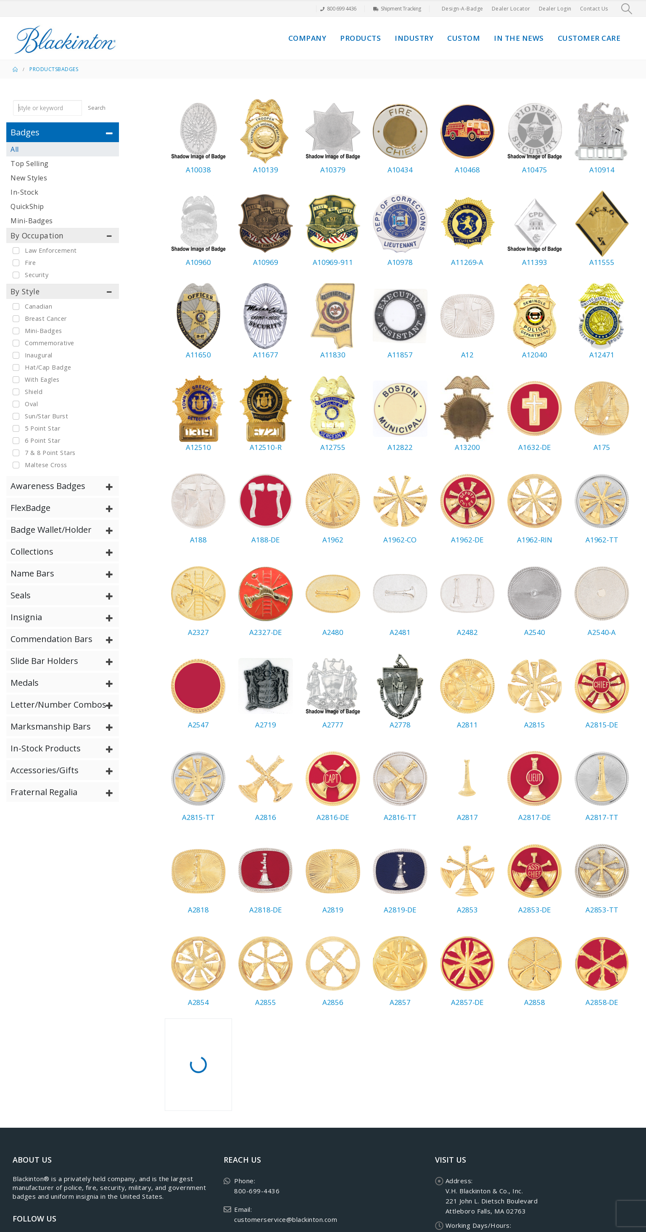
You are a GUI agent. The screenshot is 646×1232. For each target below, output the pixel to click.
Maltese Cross (46, 465)
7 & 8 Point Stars (50, 453)
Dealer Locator (511, 8)
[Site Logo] (65, 38)
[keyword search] (47, 108)
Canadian (38, 306)
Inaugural (39, 355)
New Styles (29, 177)
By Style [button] (25, 291)
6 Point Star (42, 440)
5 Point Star (42, 428)
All (15, 149)
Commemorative (49, 343)
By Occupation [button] (37, 235)
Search (96, 107)
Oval (31, 404)
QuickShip (27, 206)
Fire (30, 263)
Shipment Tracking (397, 8)
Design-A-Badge (462, 8)
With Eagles (42, 379)
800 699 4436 (338, 8)
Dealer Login (555, 8)
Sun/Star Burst (46, 416)
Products (360, 38)
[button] (626, 8)
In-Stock (24, 192)
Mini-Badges (32, 220)
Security (36, 275)
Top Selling (30, 163)
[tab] (62, 132)
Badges (68, 69)
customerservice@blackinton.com (285, 1219)
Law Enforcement (51, 250)
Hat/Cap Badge (48, 367)
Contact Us (594, 8)
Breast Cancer (46, 319)
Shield (33, 392)
